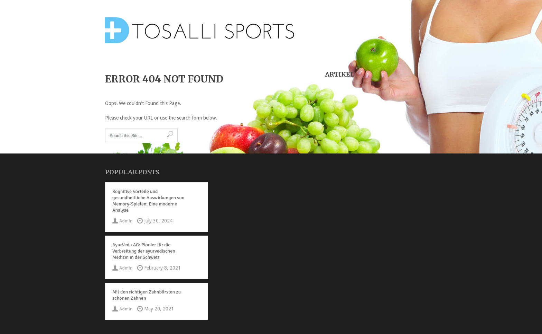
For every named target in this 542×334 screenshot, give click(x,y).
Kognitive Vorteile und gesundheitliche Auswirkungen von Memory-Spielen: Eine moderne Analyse (148, 200)
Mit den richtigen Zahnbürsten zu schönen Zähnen (146, 295)
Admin (125, 221)
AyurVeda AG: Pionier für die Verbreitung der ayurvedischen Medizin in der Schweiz (143, 251)
